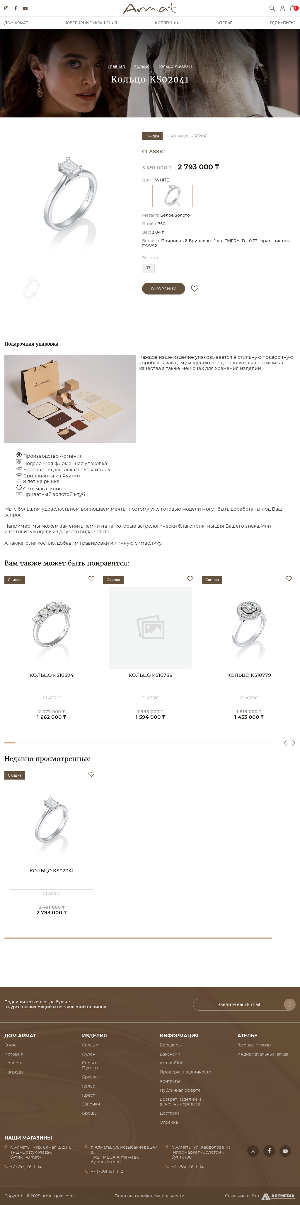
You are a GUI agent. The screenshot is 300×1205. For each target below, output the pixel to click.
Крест (88, 1095)
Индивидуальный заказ (262, 1054)
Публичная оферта (180, 1090)
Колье (88, 1086)
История (13, 1054)
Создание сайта (260, 1196)
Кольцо (142, 67)
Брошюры (171, 1045)
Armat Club (171, 1063)
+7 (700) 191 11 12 (107, 1171)
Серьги (90, 1063)
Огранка (169, 1122)
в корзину (163, 289)
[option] (70, 199)
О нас (10, 1045)
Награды (13, 1072)
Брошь (89, 1113)
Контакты (170, 1081)
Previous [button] (285, 743)
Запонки (91, 1104)
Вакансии (170, 1054)
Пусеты (90, 1068)
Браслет (91, 1077)
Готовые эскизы (254, 1045)
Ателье (225, 23)
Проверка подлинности (186, 1072)
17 (148, 268)
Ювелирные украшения (91, 23)
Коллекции (167, 23)
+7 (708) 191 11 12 (187, 1166)
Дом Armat (16, 23)
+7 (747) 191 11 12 (26, 1166)
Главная (117, 67)
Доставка (170, 1113)
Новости (13, 1063)
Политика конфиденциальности (150, 1196)
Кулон (88, 1054)
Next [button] (294, 743)
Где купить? (283, 23)
